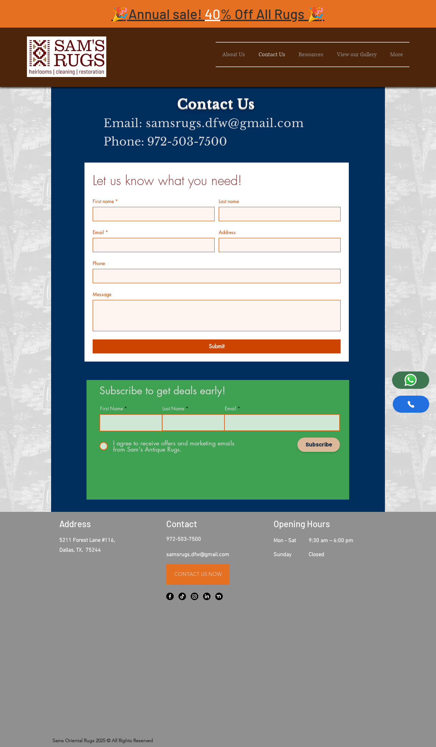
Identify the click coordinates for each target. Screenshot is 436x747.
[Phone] (411, 404)
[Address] (277, 245)
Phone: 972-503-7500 (165, 142)
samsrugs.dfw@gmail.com (225, 123)
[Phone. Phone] (214, 276)
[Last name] (277, 214)
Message (102, 294)
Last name (229, 201)
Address (227, 232)
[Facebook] (170, 596)
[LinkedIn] (207, 596)
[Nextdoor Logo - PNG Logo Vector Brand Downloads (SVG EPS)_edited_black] (219, 596)
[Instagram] (194, 596)
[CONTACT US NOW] (198, 574)
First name (105, 201)
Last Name (173, 408)
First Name (111, 408)
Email (100, 232)
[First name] (151, 214)
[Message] (216, 315)
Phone (99, 263)
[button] (217, 13)
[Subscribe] (318, 445)
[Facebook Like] (200, 729)
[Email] (151, 245)
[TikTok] (182, 596)
